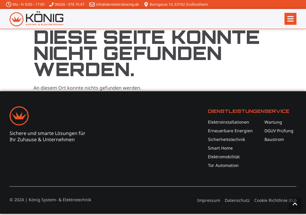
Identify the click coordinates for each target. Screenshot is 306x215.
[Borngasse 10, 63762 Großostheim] (146, 4)
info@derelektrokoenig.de (117, 4)
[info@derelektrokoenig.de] (92, 4)
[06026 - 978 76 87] (51, 4)
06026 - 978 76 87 (70, 4)
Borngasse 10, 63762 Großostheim (179, 4)
